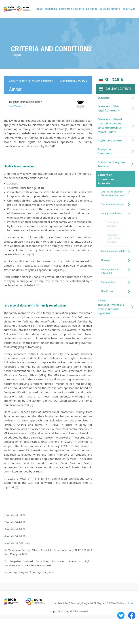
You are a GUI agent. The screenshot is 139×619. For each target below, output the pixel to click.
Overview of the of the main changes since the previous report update (110, 125)
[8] (16, 487)
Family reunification (111, 213)
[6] (31, 405)
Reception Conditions (105, 151)
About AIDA (129, 9)
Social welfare (108, 282)
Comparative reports (71, 9)
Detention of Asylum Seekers (111, 164)
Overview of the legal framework (108, 108)
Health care (107, 291)
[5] (62, 330)
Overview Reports (110, 9)
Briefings (91, 9)
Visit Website (16, 106)
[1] (66, 129)
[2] (32, 254)
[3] (64, 270)
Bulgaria (113, 79)
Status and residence (112, 204)
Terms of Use (126, 603)
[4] (37, 285)
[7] (32, 433)
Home (39, 9)
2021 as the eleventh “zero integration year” (113, 193)
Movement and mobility (114, 251)
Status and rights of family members (114, 238)
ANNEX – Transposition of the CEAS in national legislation (111, 307)
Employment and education (110, 271)
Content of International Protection (106, 179)
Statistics (104, 97)
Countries (51, 9)
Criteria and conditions (112, 224)
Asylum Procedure (110, 140)
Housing (105, 260)
